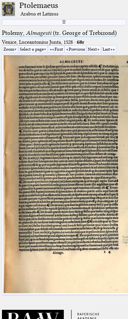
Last (106, 49)
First (59, 49)
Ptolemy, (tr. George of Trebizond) (59, 33)
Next (92, 49)
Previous (77, 49)
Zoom (8, 49)
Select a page (32, 49)
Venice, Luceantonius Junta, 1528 (37, 42)
